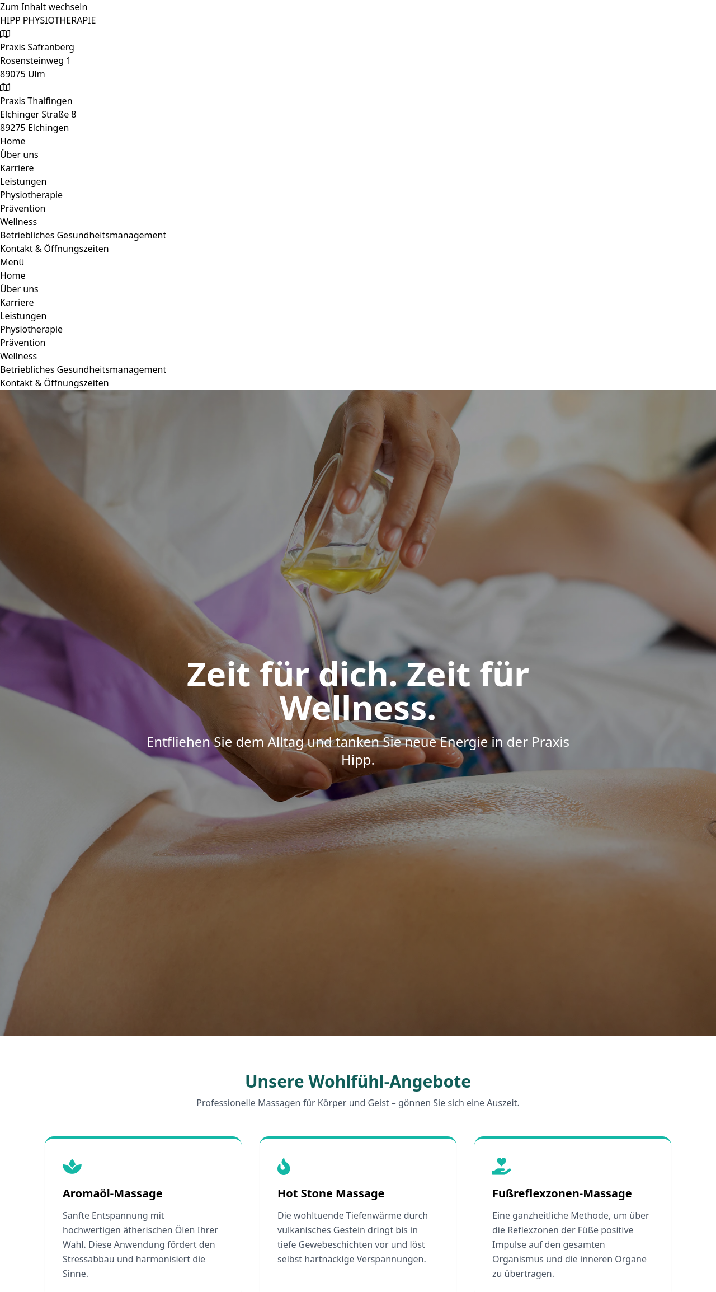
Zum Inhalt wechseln (43, 7)
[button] (358, 262)
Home (13, 141)
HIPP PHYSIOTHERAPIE (48, 20)
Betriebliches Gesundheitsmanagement (83, 235)
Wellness (18, 222)
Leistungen (23, 181)
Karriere (17, 168)
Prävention (22, 208)
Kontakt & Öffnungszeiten (54, 248)
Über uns (19, 154)
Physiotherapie (31, 195)
